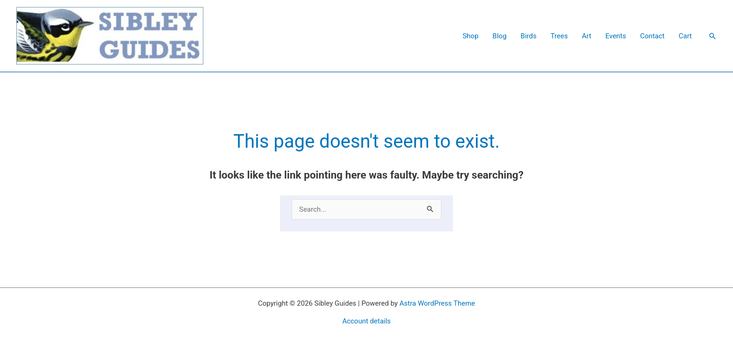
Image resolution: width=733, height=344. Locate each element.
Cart (685, 36)
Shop (470, 36)
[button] (712, 36)
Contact (652, 36)
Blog (500, 36)
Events (615, 36)
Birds (529, 36)
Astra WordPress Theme (437, 303)
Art (586, 36)
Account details (366, 321)
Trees (559, 36)
